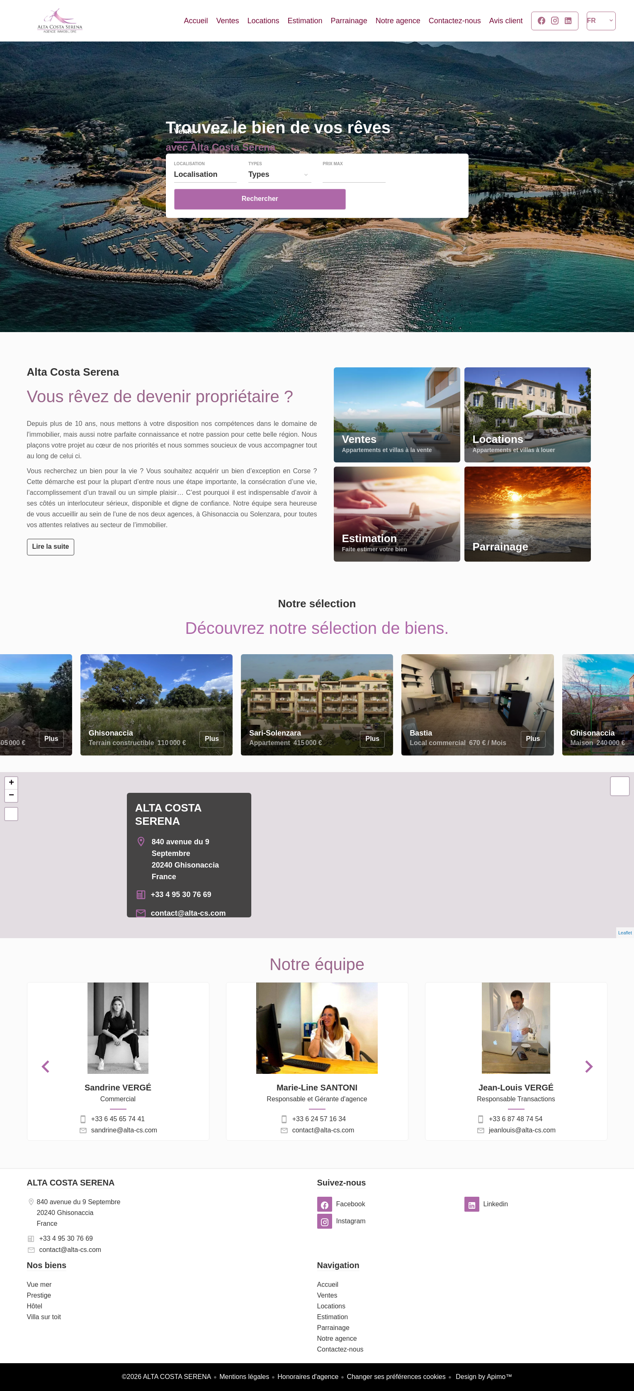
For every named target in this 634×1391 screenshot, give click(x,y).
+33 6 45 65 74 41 (118, 1118)
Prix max (333, 187)
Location (226, 155)
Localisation (189, 187)
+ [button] (11, 783)
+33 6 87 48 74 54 (515, 1118)
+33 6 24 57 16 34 (319, 1118)
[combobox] (205, 197)
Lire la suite (50, 546)
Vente (184, 155)
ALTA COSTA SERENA (71, 1182)
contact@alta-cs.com (188, 913)
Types (255, 187)
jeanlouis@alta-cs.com (522, 1130)
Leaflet (625, 932)
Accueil (60, 20)
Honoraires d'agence (307, 1376)
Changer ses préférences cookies (396, 1376)
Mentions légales (244, 1376)
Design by (483, 1376)
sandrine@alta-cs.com (124, 1130)
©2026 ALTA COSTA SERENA (166, 1376)
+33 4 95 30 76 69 (181, 894)
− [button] (11, 796)
